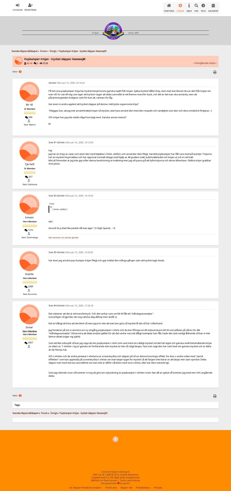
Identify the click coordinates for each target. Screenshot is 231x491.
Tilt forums (111, 484)
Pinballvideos (143, 484)
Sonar (29, 324)
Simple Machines (129, 471)
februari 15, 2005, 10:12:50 (71, 139)
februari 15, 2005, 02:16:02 (67, 80)
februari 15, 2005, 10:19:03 (71, 192)
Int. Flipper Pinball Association (85, 484)
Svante (29, 271)
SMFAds (95, 477)
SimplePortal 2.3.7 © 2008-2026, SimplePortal (115, 474)
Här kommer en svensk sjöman (64, 234)
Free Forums (110, 477)
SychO (126, 480)
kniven (29, 214)
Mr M (29, 60)
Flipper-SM (126, 484)
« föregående (200, 60)
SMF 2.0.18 (98, 471)
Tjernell (29, 161)
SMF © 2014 (112, 471)
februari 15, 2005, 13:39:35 (71, 249)
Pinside (158, 484)
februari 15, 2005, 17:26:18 (71, 302)
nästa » (212, 60)
